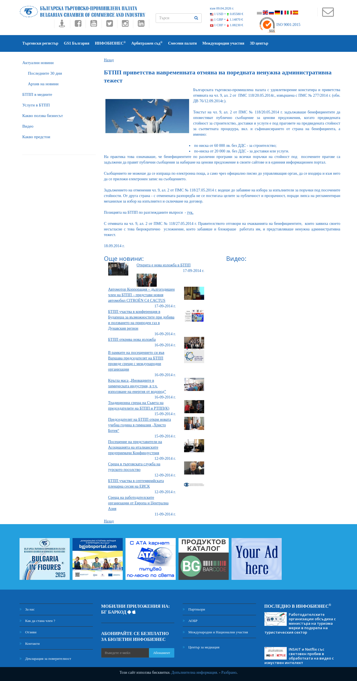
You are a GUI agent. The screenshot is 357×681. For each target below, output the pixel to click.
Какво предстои (36, 137)
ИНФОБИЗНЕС (110, 43)
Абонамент (161, 653)
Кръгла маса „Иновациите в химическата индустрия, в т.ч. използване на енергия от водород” (137, 386)
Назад (109, 60)
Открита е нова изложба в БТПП (164, 265)
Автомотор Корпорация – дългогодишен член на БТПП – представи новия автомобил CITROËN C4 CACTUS (141, 295)
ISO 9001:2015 (279, 25)
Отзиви (28, 632)
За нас (27, 609)
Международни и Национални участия (215, 632)
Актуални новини (38, 62)
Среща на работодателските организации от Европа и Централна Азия (138, 503)
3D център (259, 43)
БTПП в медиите (37, 94)
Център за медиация (201, 647)
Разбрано (229, 672)
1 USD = (226, 14)
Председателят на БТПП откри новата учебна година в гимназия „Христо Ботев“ (139, 425)
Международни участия (223, 43)
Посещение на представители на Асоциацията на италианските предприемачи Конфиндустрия (135, 447)
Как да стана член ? (37, 621)
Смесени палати (182, 43)
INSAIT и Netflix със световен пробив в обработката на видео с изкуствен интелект (299, 656)
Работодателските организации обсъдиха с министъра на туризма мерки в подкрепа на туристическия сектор (300, 623)
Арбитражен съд (147, 43)
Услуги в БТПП (36, 105)
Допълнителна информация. (194, 672)
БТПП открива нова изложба (132, 339)
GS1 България (76, 43)
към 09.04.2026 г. (222, 8)
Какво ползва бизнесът (42, 115)
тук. (190, 212)
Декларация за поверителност (45, 658)
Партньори (194, 609)
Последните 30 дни (45, 73)
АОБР (190, 621)
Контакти (30, 643)
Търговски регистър (40, 43)
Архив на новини (43, 84)
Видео (27, 126)
